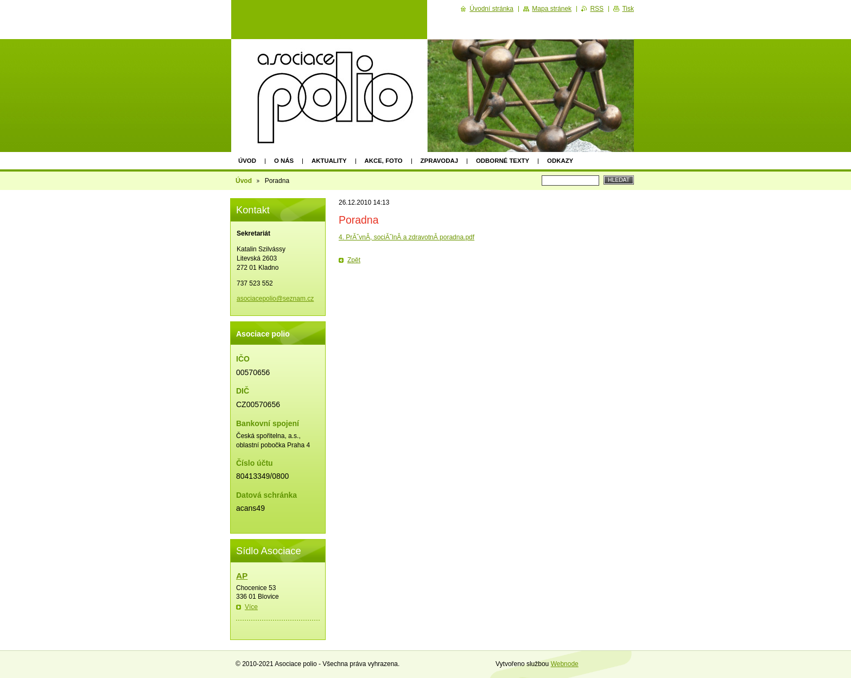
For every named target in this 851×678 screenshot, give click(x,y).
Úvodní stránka (491, 8)
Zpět (353, 260)
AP (241, 575)
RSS (597, 8)
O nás (284, 160)
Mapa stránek (551, 8)
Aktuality (329, 160)
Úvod (247, 160)
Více (251, 607)
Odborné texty (502, 160)
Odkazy (560, 160)
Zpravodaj (439, 160)
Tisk (628, 8)
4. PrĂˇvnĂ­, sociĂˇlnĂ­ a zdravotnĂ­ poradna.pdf (406, 237)
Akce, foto (384, 160)
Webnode (565, 664)
